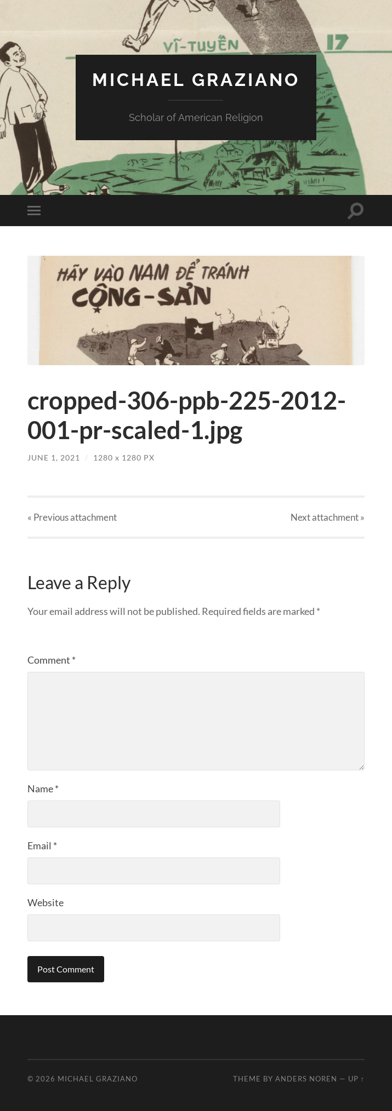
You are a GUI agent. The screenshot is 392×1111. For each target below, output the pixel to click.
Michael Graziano (196, 80)
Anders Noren (306, 1078)
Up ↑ (356, 1078)
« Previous (72, 517)
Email (42, 845)
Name (43, 788)
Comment (51, 660)
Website (45, 902)
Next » (328, 517)
